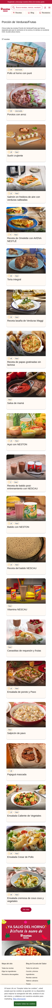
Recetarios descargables (10, 974)
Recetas (17, 13)
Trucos (28, 984)
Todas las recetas (8, 968)
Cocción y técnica (32, 971)
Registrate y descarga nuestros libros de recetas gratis (26, 2)
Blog (31, 13)
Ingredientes (30, 974)
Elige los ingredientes (9, 971)
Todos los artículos (32, 968)
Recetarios (44, 13)
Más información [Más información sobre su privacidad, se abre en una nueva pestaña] (19, 999)
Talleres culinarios (32, 981)
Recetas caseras (31, 977)
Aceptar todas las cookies (25, 1004)
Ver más (26, 909)
